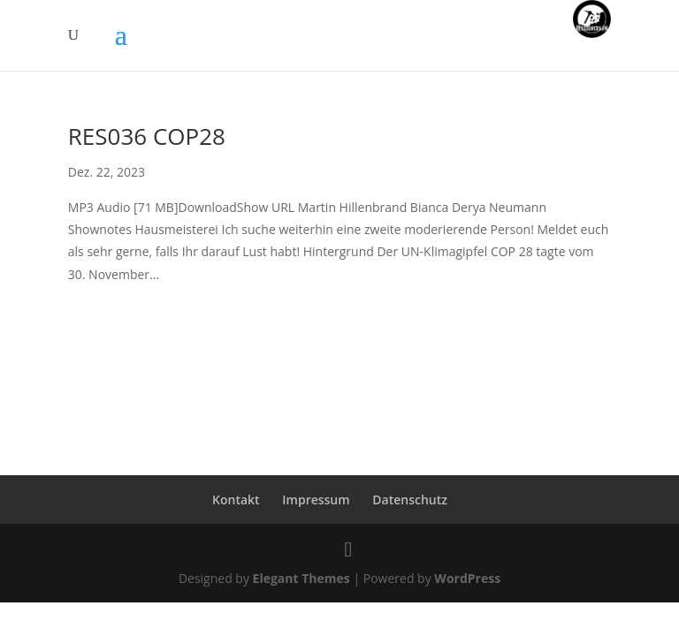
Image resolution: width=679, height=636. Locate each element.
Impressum (315, 499)
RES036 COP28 (146, 136)
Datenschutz (409, 499)
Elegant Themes (301, 578)
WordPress (467, 578)
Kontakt (236, 499)
